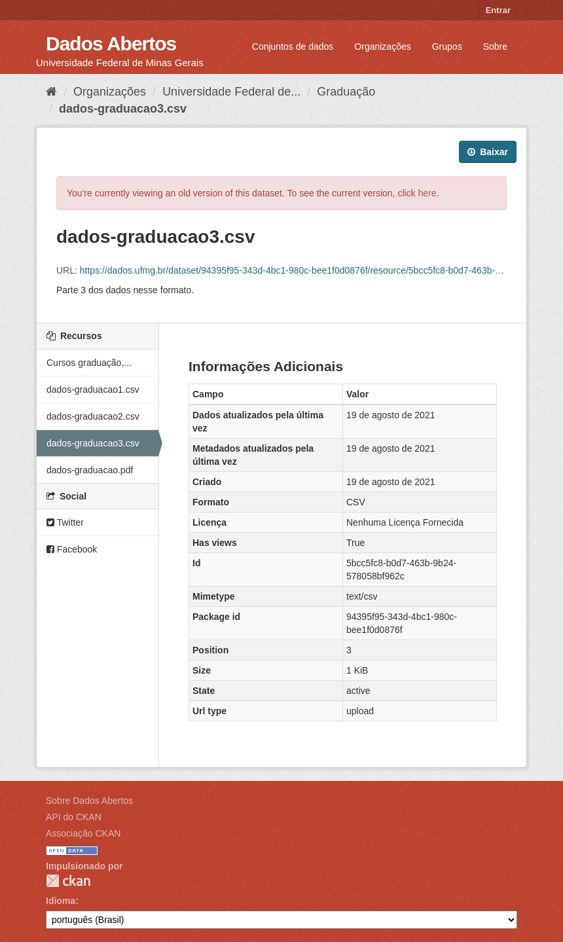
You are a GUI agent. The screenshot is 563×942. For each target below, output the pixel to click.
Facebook (71, 549)
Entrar (498, 10)
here (427, 193)
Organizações (382, 46)
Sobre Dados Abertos (89, 800)
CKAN (68, 881)
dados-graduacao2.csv (92, 416)
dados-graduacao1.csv (92, 389)
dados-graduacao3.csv (123, 108)
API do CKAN (73, 817)
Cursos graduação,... (89, 362)
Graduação (346, 91)
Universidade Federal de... (231, 91)
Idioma (60, 901)
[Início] (51, 91)
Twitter (65, 522)
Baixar (487, 152)
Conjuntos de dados (293, 46)
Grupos (447, 46)
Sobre (495, 46)
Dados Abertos (111, 43)
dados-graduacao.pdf (89, 470)
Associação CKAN (83, 833)
